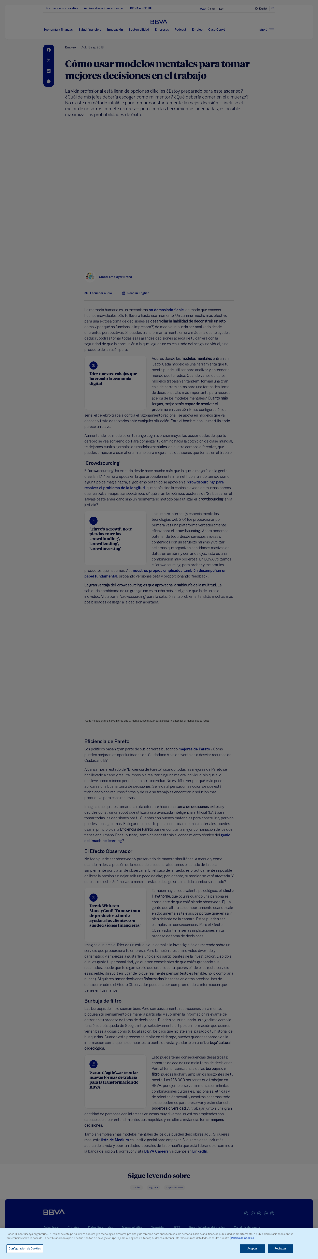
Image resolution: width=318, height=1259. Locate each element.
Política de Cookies (242, 1238)
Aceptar (252, 1248)
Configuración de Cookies (25, 1248)
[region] (159, 1243)
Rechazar (280, 1248)
